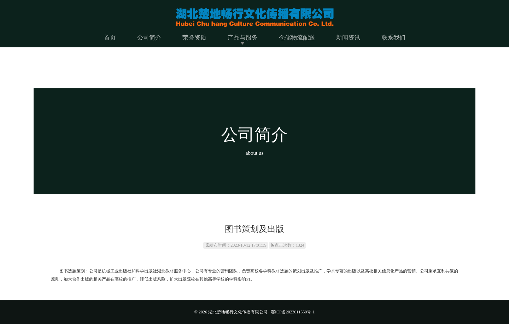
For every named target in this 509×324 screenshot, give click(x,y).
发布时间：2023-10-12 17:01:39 (236, 245)
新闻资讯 (348, 37)
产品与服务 (243, 37)
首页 (110, 37)
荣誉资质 (194, 37)
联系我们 (393, 37)
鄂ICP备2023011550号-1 (293, 312)
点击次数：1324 (287, 245)
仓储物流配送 (297, 37)
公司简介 (149, 37)
